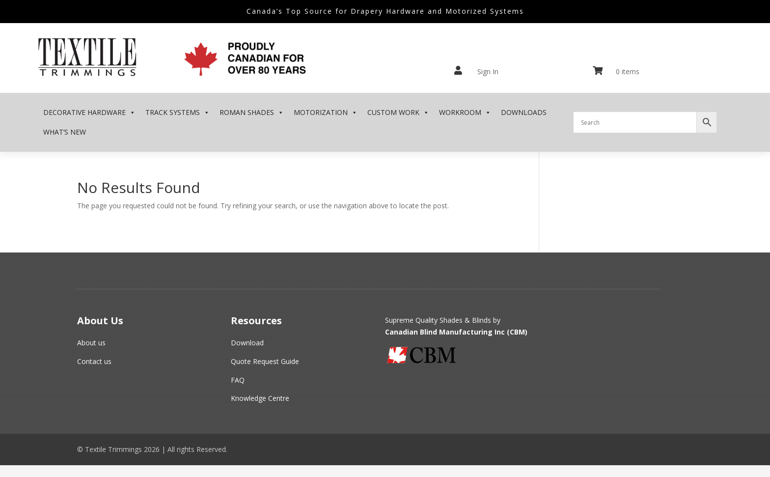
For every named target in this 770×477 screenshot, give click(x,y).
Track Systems (177, 112)
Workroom (465, 112)
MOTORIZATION (326, 112)
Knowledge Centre (260, 398)
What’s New (64, 132)
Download (247, 342)
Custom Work (398, 112)
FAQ (238, 380)
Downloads (524, 112)
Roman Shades (252, 112)
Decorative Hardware (89, 112)
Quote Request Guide (265, 361)
